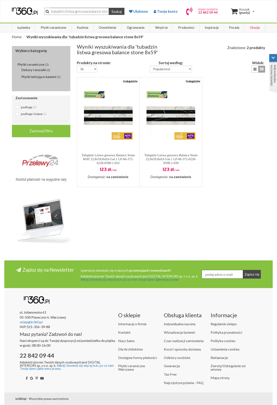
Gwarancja (172, 366)
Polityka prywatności (226, 332)
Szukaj (116, 11)
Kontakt (124, 332)
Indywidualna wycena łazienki (273, 75)
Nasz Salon (126, 341)
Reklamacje (219, 358)
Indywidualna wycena (179, 324)
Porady (234, 27)
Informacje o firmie (132, 324)
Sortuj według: (171, 63)
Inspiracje (212, 27)
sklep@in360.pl (31, 322)
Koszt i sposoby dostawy (182, 349)
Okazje (255, 27)
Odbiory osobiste (177, 358)
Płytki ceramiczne (53, 27)
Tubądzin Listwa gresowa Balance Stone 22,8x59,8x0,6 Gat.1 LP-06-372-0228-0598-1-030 (171, 159)
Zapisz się (252, 274)
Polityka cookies (223, 341)
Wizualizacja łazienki (179, 332)
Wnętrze (161, 27)
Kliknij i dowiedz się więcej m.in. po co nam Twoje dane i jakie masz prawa (130, 279)
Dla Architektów (130, 349)
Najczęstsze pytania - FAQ (183, 383)
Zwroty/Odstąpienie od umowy (228, 367)
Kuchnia (82, 27)
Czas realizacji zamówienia (184, 341)
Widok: (258, 63)
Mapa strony (220, 378)
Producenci (186, 27)
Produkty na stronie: (94, 63)
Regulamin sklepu (224, 324)
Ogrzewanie (136, 27)
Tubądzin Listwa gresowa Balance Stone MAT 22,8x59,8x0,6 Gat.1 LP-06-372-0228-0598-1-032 (108, 159)
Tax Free (170, 374)
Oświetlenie (107, 27)
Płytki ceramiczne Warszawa (131, 367)
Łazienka (23, 27)
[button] (255, 69)
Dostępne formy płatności (137, 358)
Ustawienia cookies (225, 349)
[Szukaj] (79, 11)
